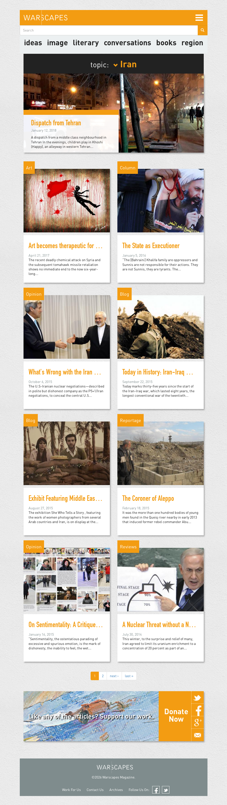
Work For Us (71, 789)
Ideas (33, 42)
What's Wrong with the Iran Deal (66, 373)
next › (114, 676)
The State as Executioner (150, 246)
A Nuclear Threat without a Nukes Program (172, 625)
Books (166, 42)
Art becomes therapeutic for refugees (72, 246)
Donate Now (176, 714)
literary (86, 42)
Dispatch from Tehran (56, 124)
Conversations (127, 42)
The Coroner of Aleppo (148, 499)
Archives (116, 789)
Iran (125, 63)
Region (192, 42)
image (57, 42)
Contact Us (95, 789)
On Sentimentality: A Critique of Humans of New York (90, 625)
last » (129, 676)
